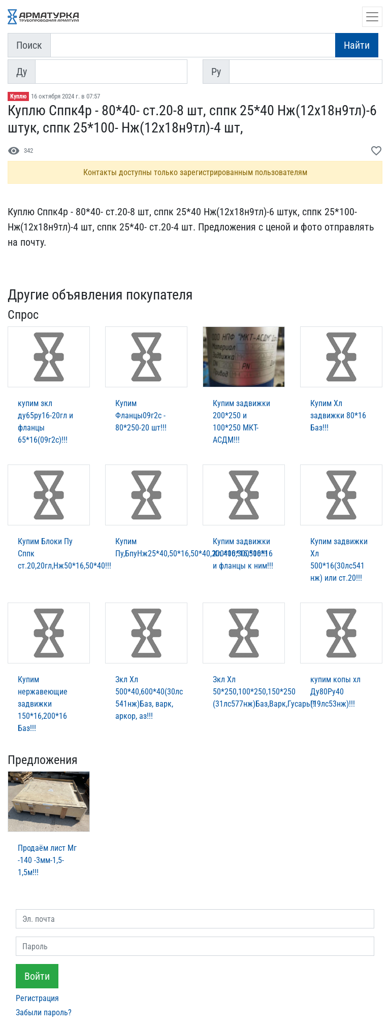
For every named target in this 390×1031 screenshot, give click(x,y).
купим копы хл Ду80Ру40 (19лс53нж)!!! (335, 692)
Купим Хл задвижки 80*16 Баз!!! (338, 415)
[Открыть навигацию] (372, 17)
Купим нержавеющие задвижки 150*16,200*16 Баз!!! (43, 704)
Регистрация (37, 998)
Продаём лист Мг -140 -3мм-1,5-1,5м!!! (47, 860)
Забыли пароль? (44, 1012)
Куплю (18, 96)
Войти (37, 976)
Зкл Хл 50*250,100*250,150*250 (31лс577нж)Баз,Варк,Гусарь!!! (264, 692)
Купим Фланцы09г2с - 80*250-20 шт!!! (141, 415)
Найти (357, 45)
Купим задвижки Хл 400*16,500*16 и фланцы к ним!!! (243, 554)
